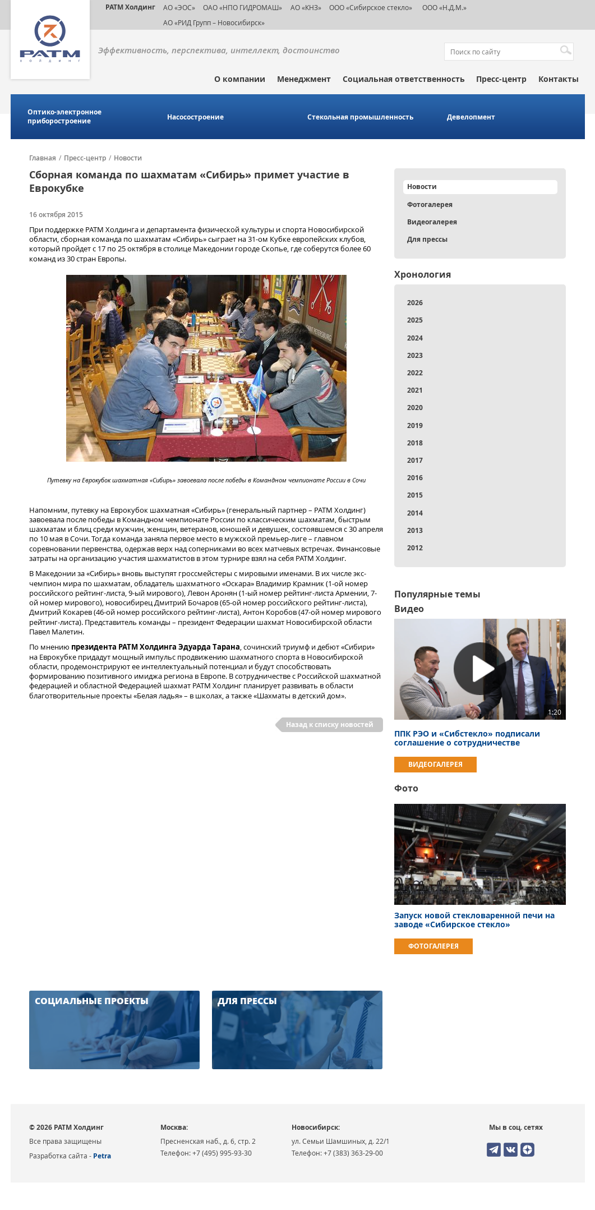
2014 (415, 513)
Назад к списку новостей (329, 724)
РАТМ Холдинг (130, 7)
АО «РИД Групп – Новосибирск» (214, 22)
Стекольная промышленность (360, 117)
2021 (415, 390)
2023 (415, 355)
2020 (415, 407)
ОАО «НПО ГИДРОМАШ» (242, 7)
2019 (415, 425)
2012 (415, 548)
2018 (415, 443)
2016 (415, 477)
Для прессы (427, 239)
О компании (239, 78)
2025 (415, 320)
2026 (415, 302)
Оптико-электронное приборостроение (64, 117)
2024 (415, 338)
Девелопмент (471, 117)
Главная (42, 158)
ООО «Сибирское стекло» (370, 7)
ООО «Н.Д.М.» (444, 7)
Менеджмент (304, 78)
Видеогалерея (432, 222)
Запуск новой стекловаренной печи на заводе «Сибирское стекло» (474, 920)
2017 (415, 460)
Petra (102, 1156)
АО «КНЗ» (305, 7)
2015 (415, 495)
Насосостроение (195, 117)
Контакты (558, 78)
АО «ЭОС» (179, 7)
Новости (128, 158)
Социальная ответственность (404, 78)
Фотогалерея (430, 204)
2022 (415, 373)
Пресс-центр (501, 78)
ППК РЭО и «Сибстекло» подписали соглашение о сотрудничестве (467, 738)
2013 (415, 530)
